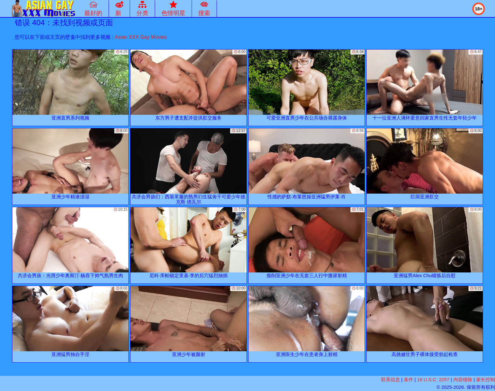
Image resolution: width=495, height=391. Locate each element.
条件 (408, 379)
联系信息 (390, 379)
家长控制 (485, 379)
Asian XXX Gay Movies (141, 37)
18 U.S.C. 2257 (433, 379)
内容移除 (462, 379)
